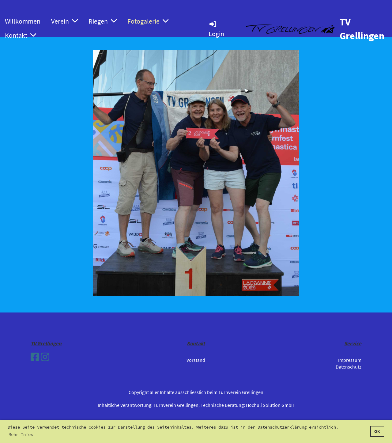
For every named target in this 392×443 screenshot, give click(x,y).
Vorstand (196, 360)
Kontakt (20, 35)
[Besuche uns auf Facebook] (35, 357)
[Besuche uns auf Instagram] (45, 357)
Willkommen (22, 21)
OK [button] (377, 431)
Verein (64, 21)
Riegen (103, 21)
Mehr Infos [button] (21, 434)
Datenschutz (348, 367)
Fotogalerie (147, 21)
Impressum (349, 360)
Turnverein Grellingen (175, 405)
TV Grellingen (362, 29)
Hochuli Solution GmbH (270, 405)
